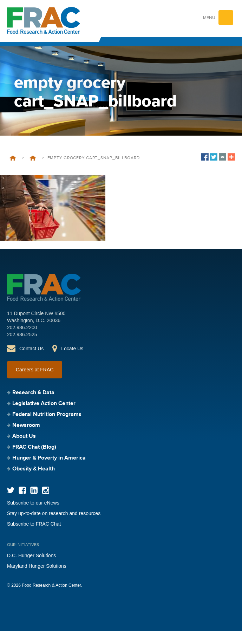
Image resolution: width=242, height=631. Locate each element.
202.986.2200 (22, 327)
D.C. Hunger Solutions (31, 555)
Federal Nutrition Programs (46, 414)
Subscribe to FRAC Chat (34, 524)
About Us (24, 436)
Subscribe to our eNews (33, 503)
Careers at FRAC (34, 369)
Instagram (45, 490)
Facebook (22, 490)
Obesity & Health (33, 469)
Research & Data (33, 393)
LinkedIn (34, 490)
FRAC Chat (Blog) (34, 447)
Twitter (10, 490)
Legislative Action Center (44, 403)
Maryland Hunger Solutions (36, 566)
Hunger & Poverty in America (49, 458)
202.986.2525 (22, 334)
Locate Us (72, 348)
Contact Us (31, 348)
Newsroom (33, 158)
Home (13, 158)
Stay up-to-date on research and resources (53, 513)
